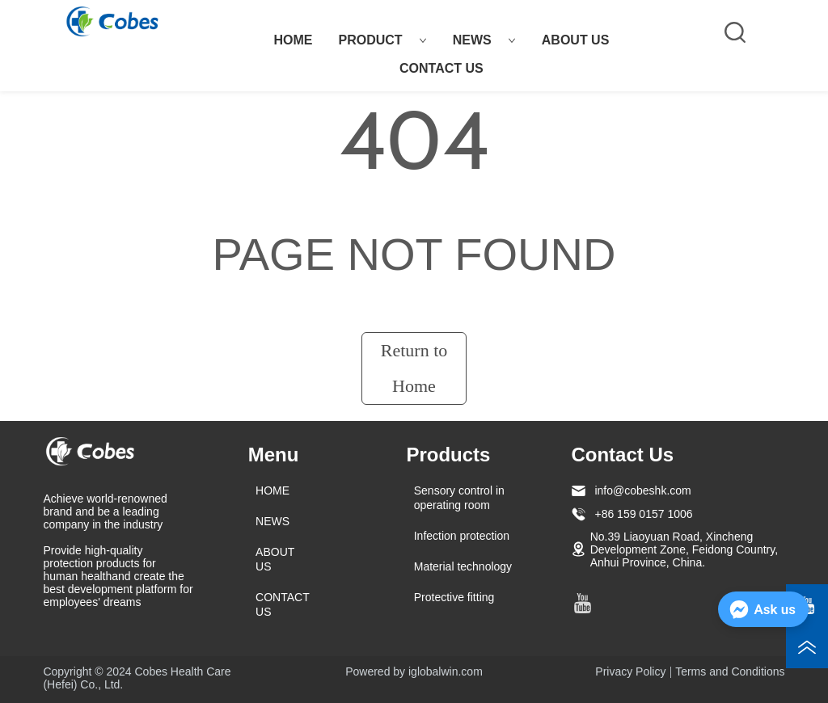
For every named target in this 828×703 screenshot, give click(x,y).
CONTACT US (441, 68)
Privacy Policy (630, 671)
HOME (292, 40)
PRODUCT (382, 40)
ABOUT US (576, 40)
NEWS (484, 40)
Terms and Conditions (729, 671)
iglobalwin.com (445, 671)
